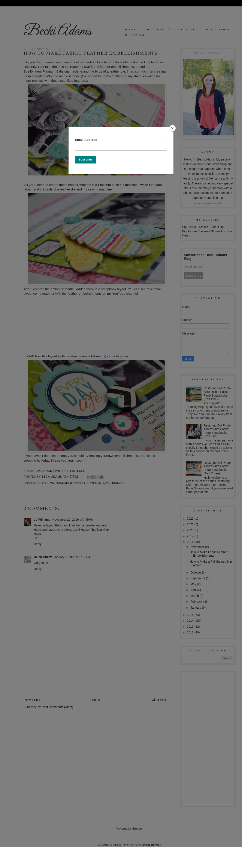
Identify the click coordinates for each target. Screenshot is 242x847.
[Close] (172, 128)
